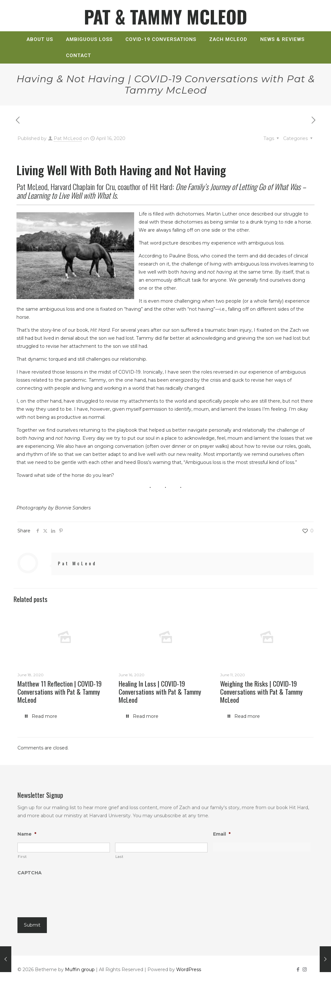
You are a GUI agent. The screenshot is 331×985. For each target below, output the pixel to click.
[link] (39, 50)
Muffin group (80, 969)
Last (119, 856)
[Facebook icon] (297, 969)
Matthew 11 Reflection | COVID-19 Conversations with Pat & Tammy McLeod (59, 691)
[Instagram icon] (304, 969)
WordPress (188, 969)
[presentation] (66, 894)
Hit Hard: (161, 191)
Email (221, 834)
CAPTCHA (29, 873)
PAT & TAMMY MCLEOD (165, 16)
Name (26, 834)
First (22, 856)
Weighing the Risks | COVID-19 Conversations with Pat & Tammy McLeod (261, 691)
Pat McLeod (68, 138)
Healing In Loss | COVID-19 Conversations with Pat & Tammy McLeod (160, 691)
